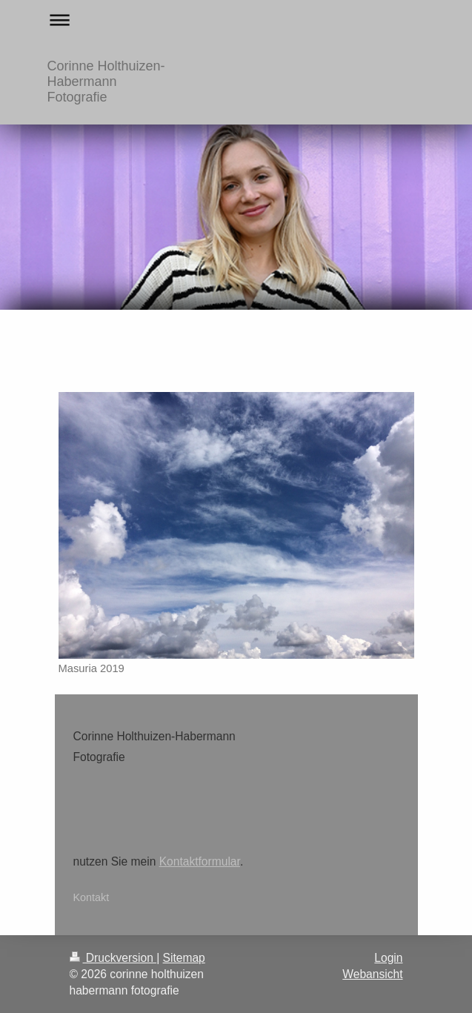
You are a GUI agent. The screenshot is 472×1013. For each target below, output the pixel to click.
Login (388, 957)
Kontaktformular (199, 861)
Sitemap (184, 957)
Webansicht (372, 974)
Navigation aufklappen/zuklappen (236, 20)
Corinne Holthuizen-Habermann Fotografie (106, 81)
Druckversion (113, 957)
